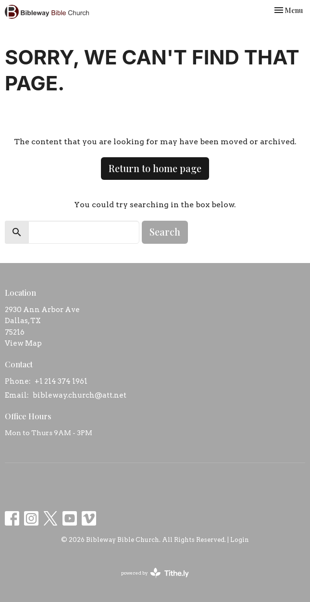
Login (239, 539)
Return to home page (155, 168)
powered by (155, 572)
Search (164, 231)
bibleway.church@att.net (79, 395)
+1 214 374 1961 (61, 381)
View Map (23, 343)
